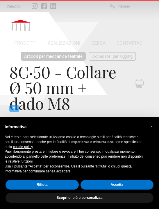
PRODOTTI (25, 43)
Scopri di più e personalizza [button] (79, 198)
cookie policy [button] (23, 147)
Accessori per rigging (112, 56)
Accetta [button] (117, 185)
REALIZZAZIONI (64, 43)
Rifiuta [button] (42, 185)
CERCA (98, 43)
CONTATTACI (130, 43)
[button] (151, 126)
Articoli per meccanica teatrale (53, 56)
